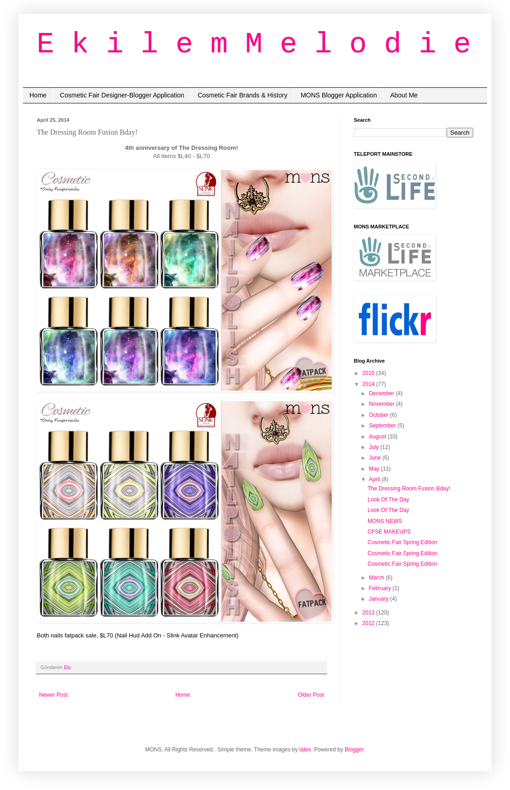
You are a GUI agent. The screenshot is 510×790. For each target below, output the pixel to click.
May (375, 469)
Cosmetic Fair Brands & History (242, 95)
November (382, 404)
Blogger (354, 749)
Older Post (311, 695)
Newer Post (53, 695)
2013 (369, 612)
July (374, 447)
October (379, 415)
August (378, 436)
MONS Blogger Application (338, 95)
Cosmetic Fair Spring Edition (402, 542)
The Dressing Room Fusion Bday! (409, 488)
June (375, 458)
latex (305, 749)
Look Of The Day (388, 499)
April (375, 479)
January (379, 599)
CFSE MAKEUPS (389, 532)
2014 (369, 384)
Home (37, 95)
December (382, 393)
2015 (369, 373)
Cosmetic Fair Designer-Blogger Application (122, 95)
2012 (369, 623)
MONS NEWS (385, 521)
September (383, 425)
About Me (404, 95)
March (377, 577)
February (380, 588)
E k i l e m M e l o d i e (254, 44)
